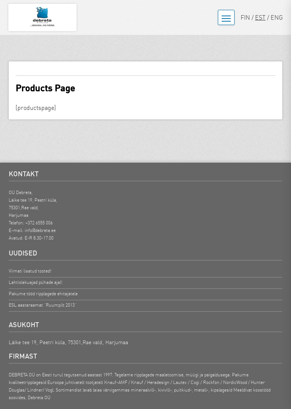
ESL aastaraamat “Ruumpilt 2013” (43, 305)
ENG (277, 17)
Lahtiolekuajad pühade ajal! (36, 282)
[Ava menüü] (226, 17)
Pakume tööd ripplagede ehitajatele (43, 293)
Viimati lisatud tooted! (30, 271)
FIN (245, 17)
